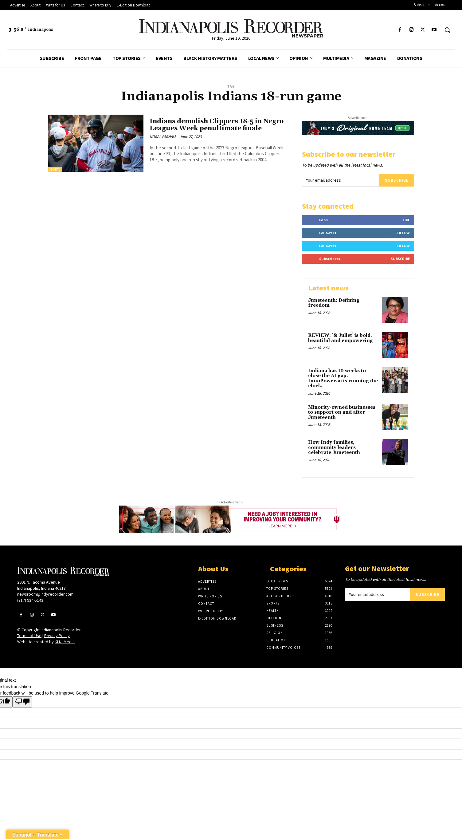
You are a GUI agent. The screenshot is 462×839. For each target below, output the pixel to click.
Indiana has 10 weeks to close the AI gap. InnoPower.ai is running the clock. (343, 378)
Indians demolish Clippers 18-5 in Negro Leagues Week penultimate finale (217, 124)
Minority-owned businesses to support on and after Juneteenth (341, 412)
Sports (55, 169)
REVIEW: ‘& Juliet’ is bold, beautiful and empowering (340, 338)
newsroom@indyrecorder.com (45, 594)
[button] (447, 29)
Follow (402, 232)
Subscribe (397, 180)
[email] (340, 180)
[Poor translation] (22, 701)
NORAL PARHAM (162, 136)
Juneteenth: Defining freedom (333, 303)
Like (406, 220)
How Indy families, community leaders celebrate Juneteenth (334, 447)
